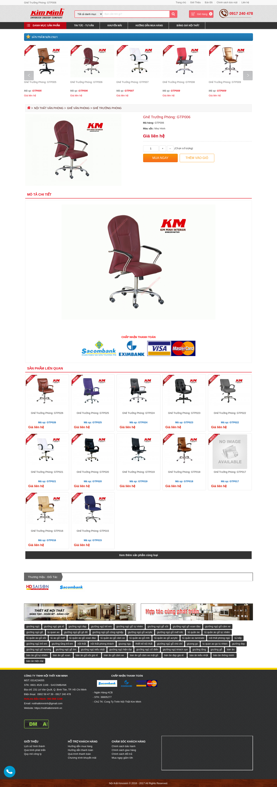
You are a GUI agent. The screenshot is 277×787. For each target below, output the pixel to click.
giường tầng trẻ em (62, 643)
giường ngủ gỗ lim (66, 649)
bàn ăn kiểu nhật (198, 655)
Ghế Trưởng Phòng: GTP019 (138, 471)
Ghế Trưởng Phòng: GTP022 (230, 412)
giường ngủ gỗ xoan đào (186, 626)
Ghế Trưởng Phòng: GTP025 (93, 412)
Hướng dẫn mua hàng (80, 746)
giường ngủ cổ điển (147, 649)
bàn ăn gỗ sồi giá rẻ (87, 655)
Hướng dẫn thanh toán (80, 749)
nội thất (82, 643)
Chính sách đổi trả (122, 753)
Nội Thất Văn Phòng (48, 107)
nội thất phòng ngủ (219, 637)
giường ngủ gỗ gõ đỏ (76, 632)
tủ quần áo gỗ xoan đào (82, 637)
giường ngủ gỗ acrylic (140, 632)
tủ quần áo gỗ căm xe (113, 637)
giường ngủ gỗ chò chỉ (169, 643)
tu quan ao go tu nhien (215, 643)
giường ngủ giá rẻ (54, 626)
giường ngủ (32, 626)
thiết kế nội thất (143, 643)
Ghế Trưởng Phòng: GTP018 (184, 471)
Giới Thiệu (195, 2)
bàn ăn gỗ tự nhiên (37, 655)
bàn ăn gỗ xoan (61, 655)
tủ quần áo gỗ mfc (139, 637)
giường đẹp (238, 643)
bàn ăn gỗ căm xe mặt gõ (144, 655)
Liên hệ (245, 2)
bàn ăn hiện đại (34, 660)
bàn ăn (230, 649)
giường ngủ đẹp (77, 626)
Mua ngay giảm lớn (122, 757)
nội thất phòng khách (102, 643)
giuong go (192, 643)
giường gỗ (216, 649)
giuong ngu (124, 643)
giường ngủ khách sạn (175, 649)
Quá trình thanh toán (79, 753)
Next (247, 75)
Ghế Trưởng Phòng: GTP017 (230, 471)
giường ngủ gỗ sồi (158, 626)
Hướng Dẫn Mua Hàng (149, 25)
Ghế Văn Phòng (78, 107)
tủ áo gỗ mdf (58, 637)
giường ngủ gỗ (34, 632)
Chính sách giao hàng (124, 749)
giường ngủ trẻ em (101, 626)
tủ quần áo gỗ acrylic (166, 637)
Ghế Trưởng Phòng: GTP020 (93, 471)
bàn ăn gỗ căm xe (114, 655)
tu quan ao (53, 632)
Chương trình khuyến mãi (82, 757)
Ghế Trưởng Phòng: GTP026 (47, 412)
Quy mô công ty (33, 753)
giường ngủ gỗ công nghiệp (107, 632)
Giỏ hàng (202, 14)
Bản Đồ (209, 2)
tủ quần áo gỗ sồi (36, 637)
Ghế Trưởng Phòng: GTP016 (47, 530)
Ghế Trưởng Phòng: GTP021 (47, 471)
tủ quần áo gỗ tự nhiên (217, 632)
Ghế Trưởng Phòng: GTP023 (184, 412)
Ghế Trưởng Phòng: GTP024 (138, 412)
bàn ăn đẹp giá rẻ (174, 655)
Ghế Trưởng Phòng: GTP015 (93, 530)
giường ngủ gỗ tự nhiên (129, 626)
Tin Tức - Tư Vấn (84, 25)
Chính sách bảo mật (227, 2)
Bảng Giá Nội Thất (188, 25)
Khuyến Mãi (115, 25)
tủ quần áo (194, 632)
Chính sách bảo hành (123, 746)
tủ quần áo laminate (193, 637)
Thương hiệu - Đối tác (42, 576)
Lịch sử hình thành (34, 746)
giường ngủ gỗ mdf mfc (170, 632)
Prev (29, 75)
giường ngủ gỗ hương (38, 649)
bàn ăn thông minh (223, 655)
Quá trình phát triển (35, 749)
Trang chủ (181, 2)
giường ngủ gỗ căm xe (217, 626)
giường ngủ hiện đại (120, 649)
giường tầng (199, 649)
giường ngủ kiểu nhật (93, 649)
